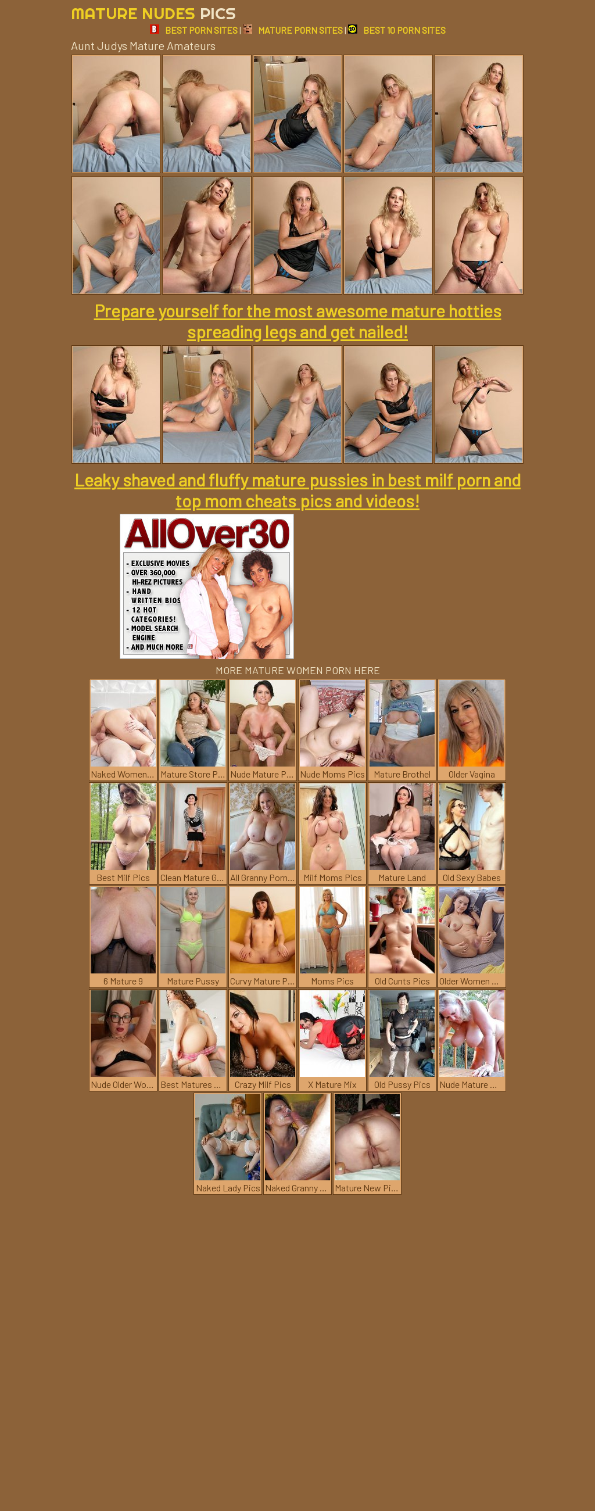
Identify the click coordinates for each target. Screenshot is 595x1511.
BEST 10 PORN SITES (397, 29)
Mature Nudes (153, 13)
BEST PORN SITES (194, 29)
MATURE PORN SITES (293, 29)
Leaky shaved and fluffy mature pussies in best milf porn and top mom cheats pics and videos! (297, 490)
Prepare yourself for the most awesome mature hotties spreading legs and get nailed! (297, 321)
